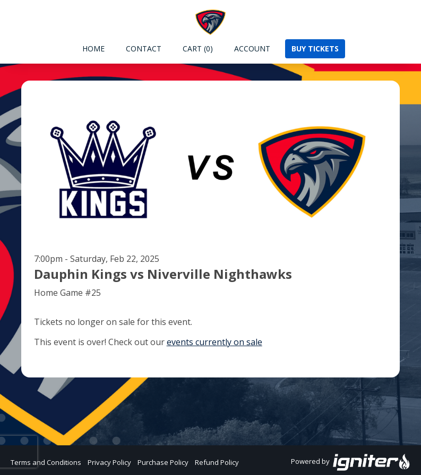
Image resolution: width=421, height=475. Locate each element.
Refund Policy (217, 462)
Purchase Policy (163, 462)
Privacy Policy (109, 462)
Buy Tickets (315, 48)
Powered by (350, 462)
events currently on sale (214, 342)
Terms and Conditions (46, 462)
